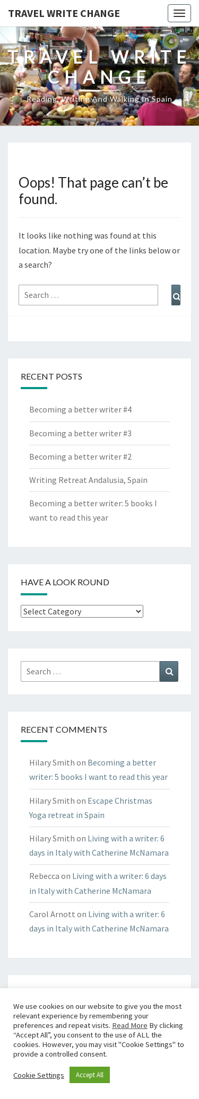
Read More (130, 1025)
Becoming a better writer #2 (80, 456)
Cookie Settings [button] (38, 1075)
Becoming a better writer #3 (80, 433)
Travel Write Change (64, 13)
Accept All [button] (89, 1074)
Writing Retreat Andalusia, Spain (88, 479)
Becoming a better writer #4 (80, 409)
